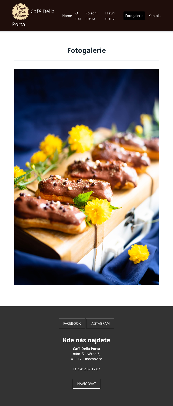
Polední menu (91, 16)
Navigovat (86, 383)
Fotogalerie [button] (134, 15)
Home (67, 15)
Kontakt (154, 15)
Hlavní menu (110, 16)
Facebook (72, 323)
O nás (78, 16)
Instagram (100, 323)
